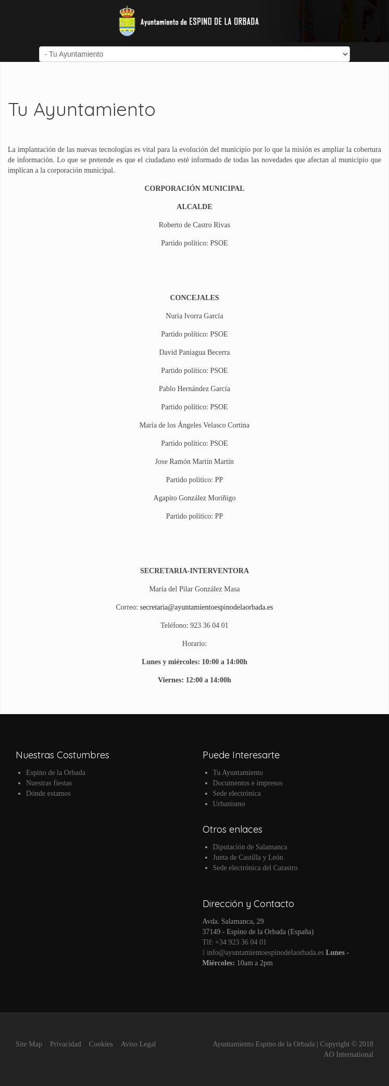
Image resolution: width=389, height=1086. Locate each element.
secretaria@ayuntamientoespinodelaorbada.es (206, 607)
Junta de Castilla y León (248, 857)
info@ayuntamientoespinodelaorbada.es (263, 952)
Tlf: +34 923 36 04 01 (235, 942)
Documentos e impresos (248, 783)
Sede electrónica (237, 793)
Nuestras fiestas (49, 783)
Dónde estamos (48, 793)
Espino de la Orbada (55, 773)
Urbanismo (229, 804)
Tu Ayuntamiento (238, 773)
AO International (348, 1054)
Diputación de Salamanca (250, 847)
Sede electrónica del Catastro (255, 868)
